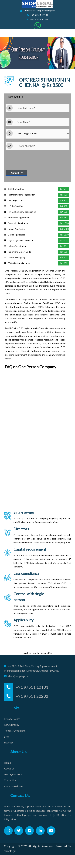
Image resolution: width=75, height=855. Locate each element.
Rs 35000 (64, 229)
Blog (6, 736)
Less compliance (26, 573)
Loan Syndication (13, 774)
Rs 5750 (63, 217)
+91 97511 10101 (37, 15)
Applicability (24, 620)
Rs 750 (63, 189)
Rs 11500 (64, 223)
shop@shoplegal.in (18, 676)
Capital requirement (30, 549)
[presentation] (30, 159)
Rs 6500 (63, 257)
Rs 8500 (63, 200)
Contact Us (10, 780)
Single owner (24, 512)
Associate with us (13, 786)
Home (7, 762)
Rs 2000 (63, 240)
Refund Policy (11, 724)
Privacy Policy (12, 718)
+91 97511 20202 (37, 19)
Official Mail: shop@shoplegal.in (37, 10)
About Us (9, 768)
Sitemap (8, 742)
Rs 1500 (63, 194)
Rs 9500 (63, 212)
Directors (21, 529)
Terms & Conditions (14, 730)
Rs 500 (63, 246)
